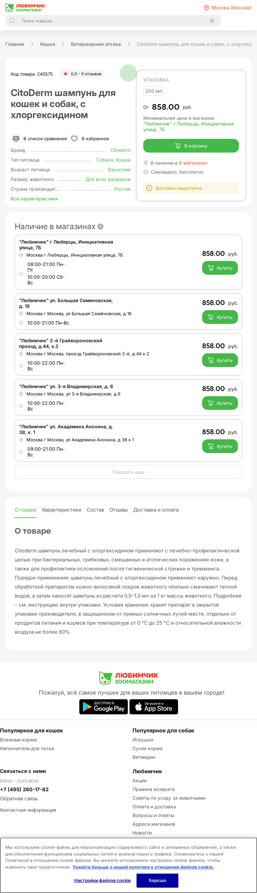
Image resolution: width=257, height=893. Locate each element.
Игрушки (143, 739)
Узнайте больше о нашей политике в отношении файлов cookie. (143, 867)
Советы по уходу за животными (169, 798)
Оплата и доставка (154, 806)
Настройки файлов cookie (102, 880)
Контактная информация (28, 810)
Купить (220, 268)
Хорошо (157, 880)
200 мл (153, 91)
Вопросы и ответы (153, 815)
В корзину (191, 146)
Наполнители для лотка (27, 748)
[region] (128, 865)
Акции (140, 780)
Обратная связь (19, 798)
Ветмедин (144, 757)
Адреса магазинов (154, 824)
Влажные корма (18, 739)
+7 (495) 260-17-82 (24, 789)
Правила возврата (154, 789)
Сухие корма (148, 748)
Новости (142, 832)
